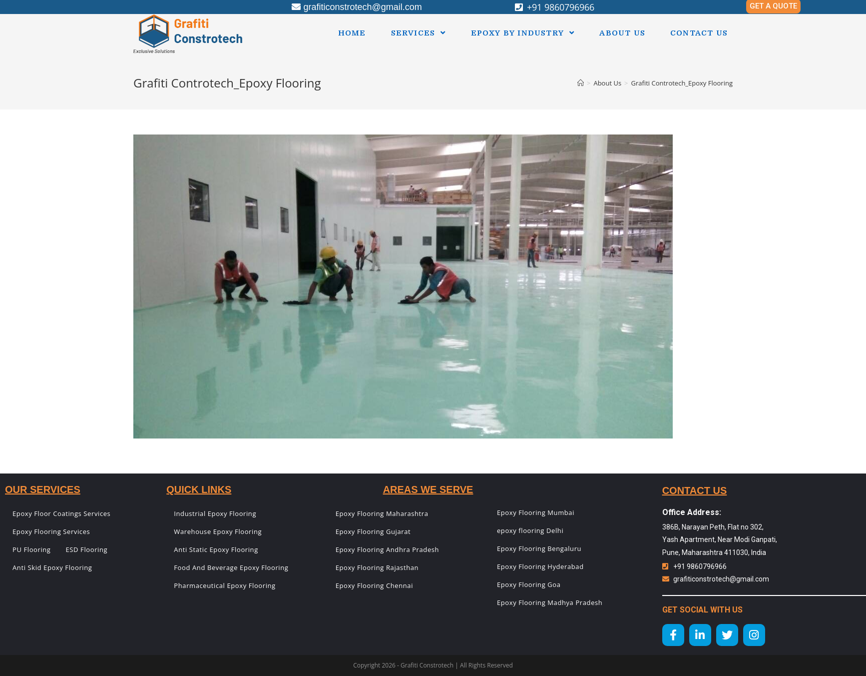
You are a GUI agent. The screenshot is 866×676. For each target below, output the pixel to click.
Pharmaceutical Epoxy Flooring (224, 585)
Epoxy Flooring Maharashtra (382, 513)
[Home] (580, 83)
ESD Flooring (87, 549)
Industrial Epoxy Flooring (215, 513)
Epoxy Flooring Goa (529, 584)
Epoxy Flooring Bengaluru (539, 548)
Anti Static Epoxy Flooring (216, 549)
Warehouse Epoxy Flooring (218, 531)
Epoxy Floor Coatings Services (61, 513)
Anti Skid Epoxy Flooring (52, 567)
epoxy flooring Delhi (530, 530)
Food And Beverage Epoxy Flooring (231, 567)
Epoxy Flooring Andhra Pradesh (387, 549)
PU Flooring (31, 549)
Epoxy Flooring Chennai (374, 585)
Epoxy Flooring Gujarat (373, 531)
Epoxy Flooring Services (51, 531)
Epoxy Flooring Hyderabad (540, 566)
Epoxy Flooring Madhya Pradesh (549, 602)
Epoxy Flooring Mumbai (535, 512)
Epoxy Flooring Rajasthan (377, 567)
